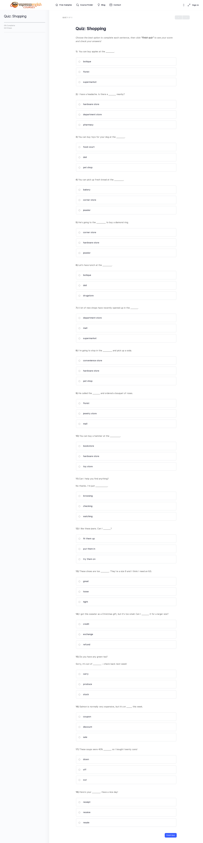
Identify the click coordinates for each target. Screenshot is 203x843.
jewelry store (87, 413)
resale (83, 822)
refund (84, 644)
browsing (85, 495)
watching (85, 516)
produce (85, 684)
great (83, 581)
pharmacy (85, 124)
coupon (84, 716)
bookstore (86, 446)
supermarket (87, 82)
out (82, 779)
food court (86, 147)
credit (83, 624)
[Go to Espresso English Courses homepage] (26, 5)
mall (82, 328)
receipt (84, 802)
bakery (84, 189)
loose (83, 591)
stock (83, 694)
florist (83, 71)
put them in (86, 548)
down (83, 759)
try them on (86, 559)
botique (84, 61)
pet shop (85, 167)
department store (90, 114)
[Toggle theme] (183, 5)
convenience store (90, 360)
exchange (85, 634)
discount (85, 726)
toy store (85, 466)
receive (84, 812)
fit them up (86, 538)
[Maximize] (188, 5)
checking (85, 506)
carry (83, 674)
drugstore (86, 295)
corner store (87, 200)
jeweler (84, 210)
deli (82, 157)
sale (82, 737)
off (82, 769)
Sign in (195, 5)
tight (83, 601)
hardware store (88, 104)
